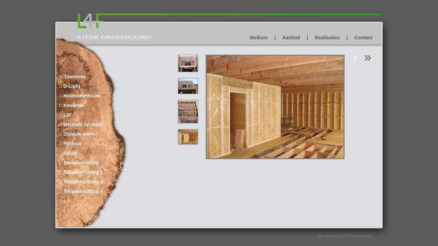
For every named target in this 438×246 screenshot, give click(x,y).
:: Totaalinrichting (79, 162)
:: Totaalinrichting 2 (81, 172)
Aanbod (291, 37)
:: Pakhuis (70, 143)
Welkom (258, 37)
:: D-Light (69, 86)
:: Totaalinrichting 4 (81, 191)
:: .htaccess (72, 76)
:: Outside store (76, 134)
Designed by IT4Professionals (345, 236)
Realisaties (327, 37)
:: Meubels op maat (80, 124)
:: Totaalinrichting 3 (81, 181)
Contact (363, 37)
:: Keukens (71, 105)
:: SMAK (68, 153)
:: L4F (65, 115)
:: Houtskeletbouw (79, 95)
